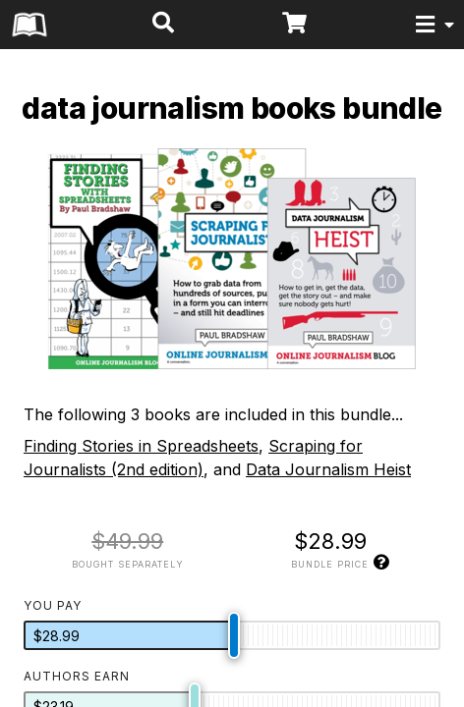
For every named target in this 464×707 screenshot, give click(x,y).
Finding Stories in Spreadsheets (141, 446)
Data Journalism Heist (328, 469)
